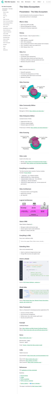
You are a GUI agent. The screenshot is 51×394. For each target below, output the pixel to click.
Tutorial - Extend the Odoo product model (32, 345)
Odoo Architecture (6, 30)
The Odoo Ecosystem (7, 6)
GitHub (39, 1)
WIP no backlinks (25, 379)
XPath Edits (5, 40)
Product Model (27, 172)
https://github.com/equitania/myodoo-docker (36, 161)
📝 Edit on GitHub (23, 383)
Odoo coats (5, 26)
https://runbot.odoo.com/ (25, 337)
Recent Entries (24, 375)
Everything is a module (7, 28)
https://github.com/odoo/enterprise (39, 127)
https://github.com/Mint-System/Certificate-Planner (34, 328)
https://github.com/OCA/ (31, 360)
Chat (34, 1)
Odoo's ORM (5, 33)
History (4, 13)
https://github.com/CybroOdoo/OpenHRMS (37, 163)
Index (22, 1)
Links (4, 48)
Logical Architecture (7, 31)
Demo (4, 46)
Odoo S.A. (5, 15)
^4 (34, 69)
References (5, 49)
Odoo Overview (6, 19)
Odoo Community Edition (8, 21)
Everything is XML (6, 35)
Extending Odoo (6, 37)
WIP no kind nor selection (27, 380)
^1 (38, 35)
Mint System (27, 1)
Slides (22, 377)
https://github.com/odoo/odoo (36, 111)
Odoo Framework (6, 42)
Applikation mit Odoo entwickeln (29, 370)
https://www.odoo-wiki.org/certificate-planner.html (35, 330)
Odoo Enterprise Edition (8, 22)
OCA (4, 17)
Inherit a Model (6, 39)
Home (18, 1)
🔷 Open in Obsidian (35, 383)
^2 (31, 224)
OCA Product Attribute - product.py (31, 282)
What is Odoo (6, 12)
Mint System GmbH (36, 386)
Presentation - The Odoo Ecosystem (7, 9)
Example (5, 44)
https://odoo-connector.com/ (34, 362)
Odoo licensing (6, 24)
